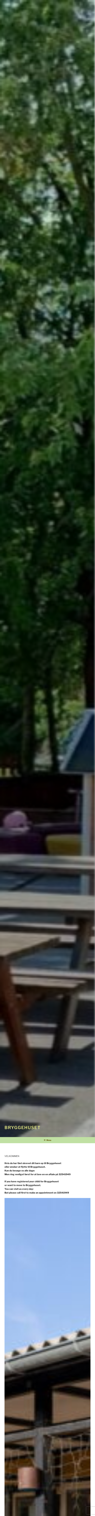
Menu (47, 1140)
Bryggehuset (23, 1127)
